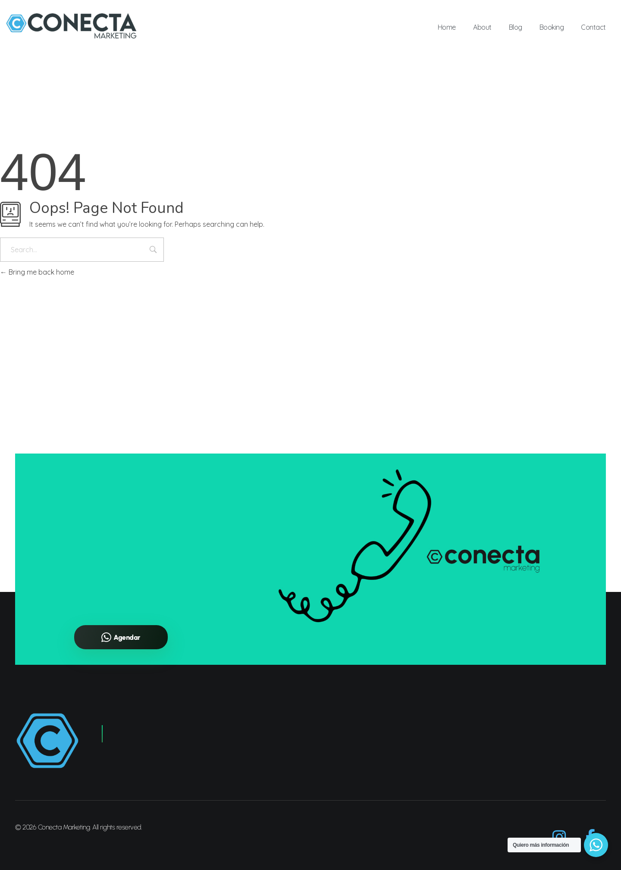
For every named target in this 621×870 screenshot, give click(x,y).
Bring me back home (37, 272)
